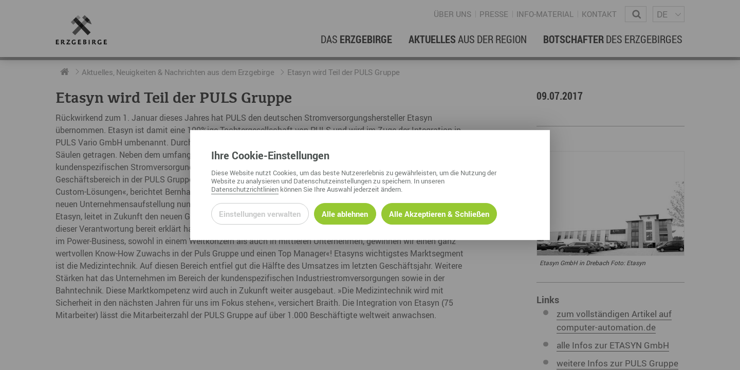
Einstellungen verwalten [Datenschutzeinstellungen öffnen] (260, 214)
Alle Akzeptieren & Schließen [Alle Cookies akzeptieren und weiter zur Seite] (439, 214)
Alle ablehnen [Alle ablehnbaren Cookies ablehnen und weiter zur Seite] (345, 214)
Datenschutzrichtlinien (245, 189)
